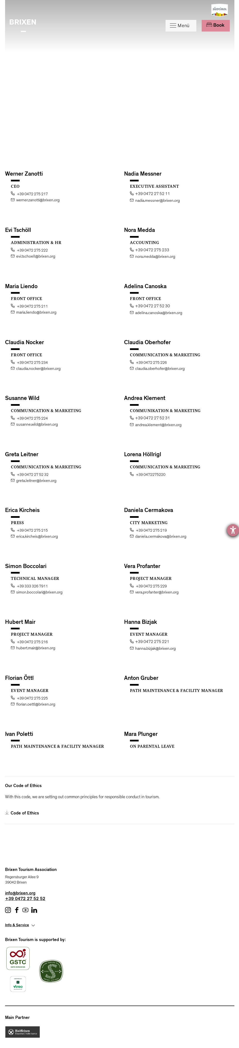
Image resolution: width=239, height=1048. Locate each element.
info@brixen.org (20, 894)
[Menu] (181, 26)
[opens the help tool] (233, 530)
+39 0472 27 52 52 (25, 899)
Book (215, 25)
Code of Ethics (22, 813)
